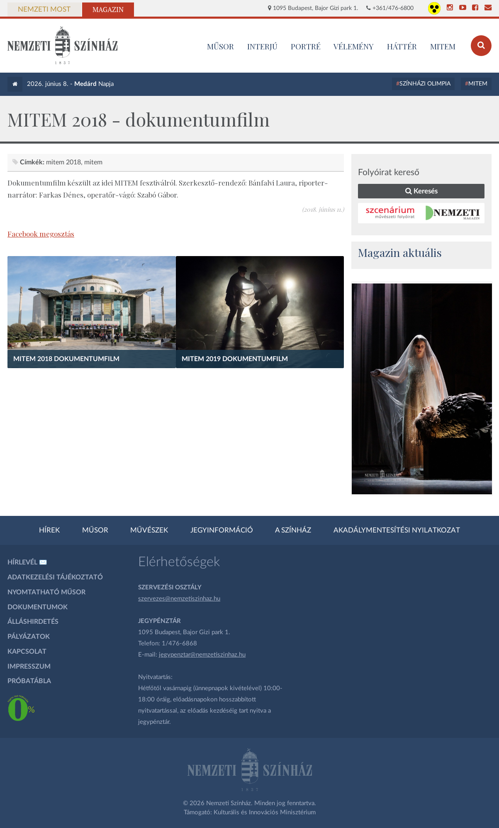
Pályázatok (28, 636)
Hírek (49, 530)
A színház (293, 530)
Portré (306, 46)
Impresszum (29, 666)
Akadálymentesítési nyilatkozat (396, 530)
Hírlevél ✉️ (27, 562)
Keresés (421, 191)
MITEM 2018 (63, 162)
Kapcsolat (26, 651)
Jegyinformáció (221, 530)
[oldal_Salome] (422, 388)
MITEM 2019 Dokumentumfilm (235, 359)
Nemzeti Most (44, 9)
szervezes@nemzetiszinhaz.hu (179, 599)
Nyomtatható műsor (46, 592)
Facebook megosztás (40, 233)
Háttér (402, 46)
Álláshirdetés (32, 621)
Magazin (108, 9)
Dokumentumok (37, 607)
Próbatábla (29, 681)
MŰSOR (220, 46)
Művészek (149, 530)
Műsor (95, 530)
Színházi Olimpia (424, 84)
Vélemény (353, 46)
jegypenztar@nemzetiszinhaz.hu (202, 655)
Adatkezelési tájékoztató (55, 577)
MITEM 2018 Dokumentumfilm (66, 359)
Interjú (262, 46)
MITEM (442, 46)
